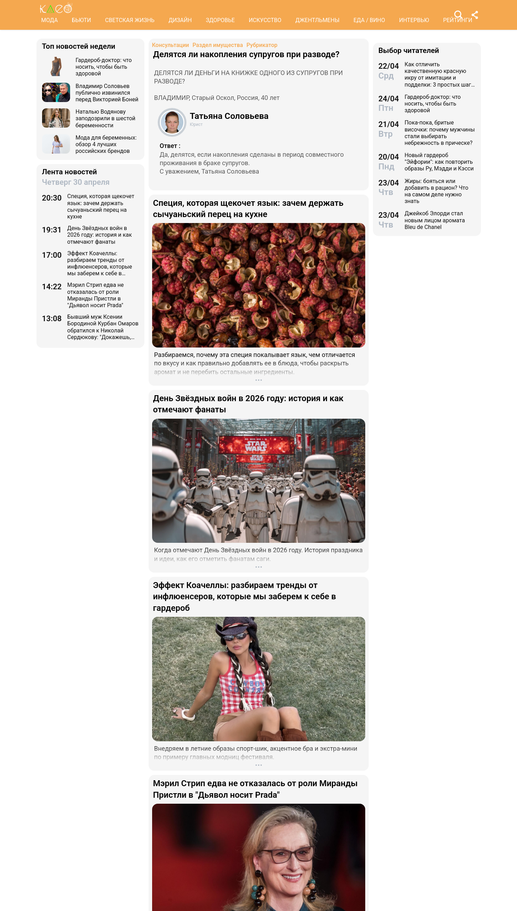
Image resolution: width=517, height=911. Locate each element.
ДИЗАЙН (180, 20)
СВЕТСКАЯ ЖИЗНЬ (130, 20)
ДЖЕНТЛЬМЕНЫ (317, 20)
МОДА (49, 20)
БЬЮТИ (81, 20)
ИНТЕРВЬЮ (414, 20)
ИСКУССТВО (265, 20)
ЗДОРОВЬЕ (220, 20)
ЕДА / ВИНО (369, 20)
